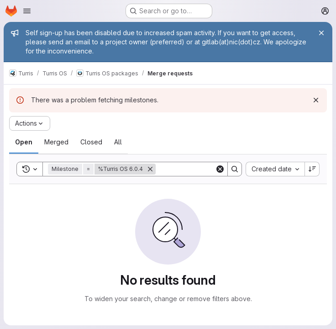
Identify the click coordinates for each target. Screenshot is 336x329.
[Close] (321, 32)
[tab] (23, 142)
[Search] (212, 169)
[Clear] (220, 169)
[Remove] (150, 169)
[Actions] (29, 123)
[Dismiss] (315, 100)
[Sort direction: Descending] (312, 169)
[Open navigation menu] (27, 11)
